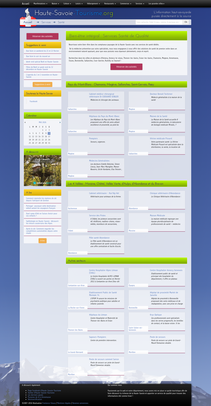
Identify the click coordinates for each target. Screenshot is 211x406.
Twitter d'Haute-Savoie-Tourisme (41, 393)
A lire (42, 241)
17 (49, 136)
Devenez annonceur (80, 403)
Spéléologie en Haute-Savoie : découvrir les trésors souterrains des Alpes (42, 222)
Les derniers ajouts (35, 395)
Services (140, 3)
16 (46, 136)
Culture (67, 3)
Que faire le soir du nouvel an (38, 56)
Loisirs (79, 3)
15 (43, 136)
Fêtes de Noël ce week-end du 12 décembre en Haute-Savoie (39, 68)
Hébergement (93, 3)
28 (39, 143)
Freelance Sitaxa (48, 403)
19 (33, 140)
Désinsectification (35, 399)
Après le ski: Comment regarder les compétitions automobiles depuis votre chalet (41, 231)
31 (49, 143)
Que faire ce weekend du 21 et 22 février (42, 51)
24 (49, 140)
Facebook (33, 101)
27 (36, 143)
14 (39, 136)
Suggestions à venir (42, 84)
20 (36, 140)
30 (46, 143)
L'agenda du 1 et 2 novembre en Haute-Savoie (42, 76)
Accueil (25, 3)
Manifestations (40, 3)
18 (30, 140)
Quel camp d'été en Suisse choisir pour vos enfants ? (41, 214)
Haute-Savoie (73, 12)
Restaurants (110, 3)
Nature (55, 3)
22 (43, 140)
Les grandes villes (156, 3)
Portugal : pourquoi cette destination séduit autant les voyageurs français (41, 207)
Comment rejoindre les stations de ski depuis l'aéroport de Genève (41, 199)
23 (46, 140)
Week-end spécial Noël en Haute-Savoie (42, 62)
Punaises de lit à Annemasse (39, 397)
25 (30, 143)
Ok (185, 22)
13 (36, 136)
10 (49, 133)
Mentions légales (64, 403)
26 (33, 143)
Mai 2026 (42, 122)
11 (30, 136)
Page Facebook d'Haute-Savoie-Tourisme (44, 390)
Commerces (125, 3)
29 (43, 143)
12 (33, 136)
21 (39, 140)
